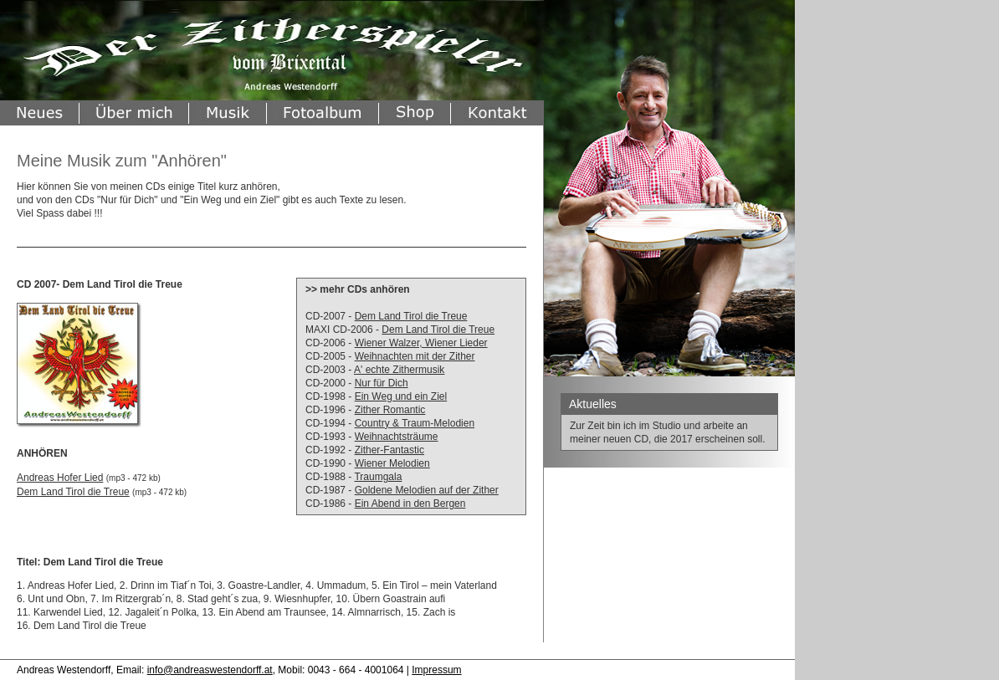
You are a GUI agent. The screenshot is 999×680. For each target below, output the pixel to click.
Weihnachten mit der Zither (415, 356)
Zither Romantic (390, 410)
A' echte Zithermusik (399, 370)
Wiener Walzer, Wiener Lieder (421, 343)
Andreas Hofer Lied (60, 477)
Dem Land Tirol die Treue (411, 316)
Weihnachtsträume (396, 436)
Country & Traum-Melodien (414, 423)
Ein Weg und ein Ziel (401, 396)
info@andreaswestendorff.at (210, 670)
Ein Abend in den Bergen (410, 503)
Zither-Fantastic (389, 450)
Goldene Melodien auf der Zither (427, 490)
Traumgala (378, 477)
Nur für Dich (381, 383)
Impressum (436, 670)
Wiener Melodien (392, 463)
